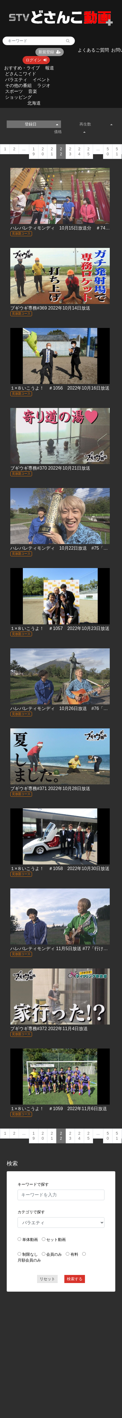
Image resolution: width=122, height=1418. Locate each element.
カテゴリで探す (31, 1212)
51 (117, 151)
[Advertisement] (52, 1349)
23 (70, 151)
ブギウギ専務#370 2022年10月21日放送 (50, 468)
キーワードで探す (33, 1184)
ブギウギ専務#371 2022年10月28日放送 (50, 788)
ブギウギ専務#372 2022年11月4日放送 (49, 1028)
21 (52, 151)
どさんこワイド (20, 73)
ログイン (36, 60)
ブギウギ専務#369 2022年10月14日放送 (50, 308)
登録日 (41, 124)
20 (43, 151)
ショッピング (18, 97)
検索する (74, 1279)
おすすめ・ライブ (22, 68)
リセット (47, 1279)
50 (108, 151)
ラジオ (43, 85)
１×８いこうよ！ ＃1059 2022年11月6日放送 (58, 1108)
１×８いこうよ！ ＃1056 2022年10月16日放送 (59, 388)
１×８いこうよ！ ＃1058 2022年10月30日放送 (59, 868)
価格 (70, 131)
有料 (74, 1254)
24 (79, 151)
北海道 (34, 103)
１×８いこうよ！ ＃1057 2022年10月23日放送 (59, 628)
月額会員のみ (29, 1260)
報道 (49, 68)
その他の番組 (18, 85)
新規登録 (49, 52)
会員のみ (54, 1254)
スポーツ (14, 91)
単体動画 (30, 1239)
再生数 (96, 124)
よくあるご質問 (93, 50)
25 (88, 151)
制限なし (30, 1254)
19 (34, 151)
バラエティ (16, 79)
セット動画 (56, 1239)
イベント (41, 79)
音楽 (32, 91)
